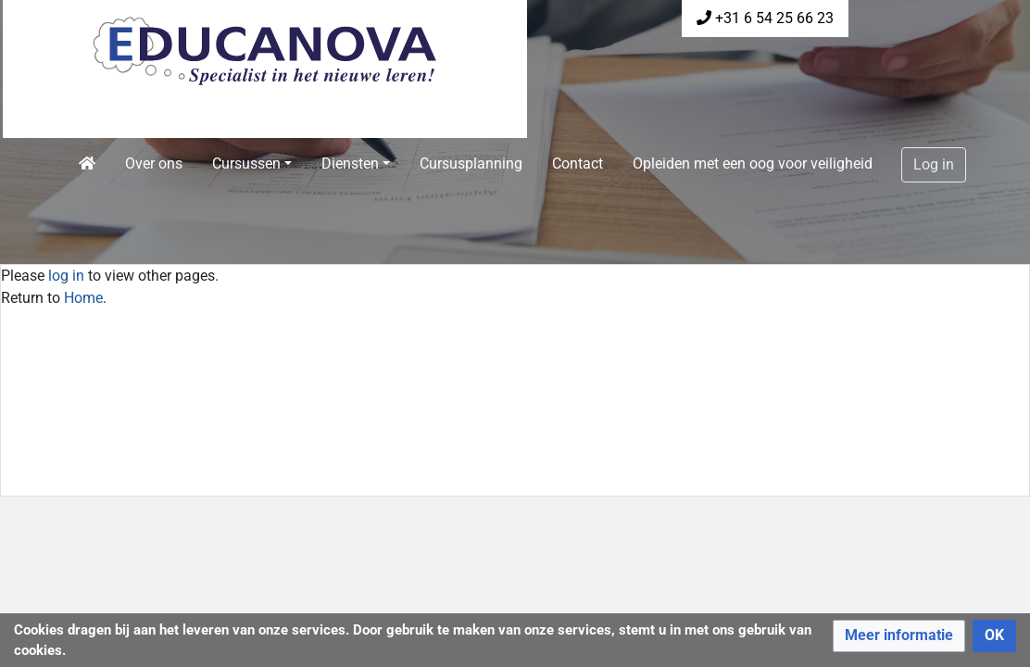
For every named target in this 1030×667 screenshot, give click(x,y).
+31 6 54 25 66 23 (774, 18)
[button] (899, 636)
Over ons (153, 163)
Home (83, 298)
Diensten (350, 163)
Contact (577, 163)
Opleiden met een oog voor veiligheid (753, 163)
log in (66, 275)
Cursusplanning (471, 163)
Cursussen (246, 163)
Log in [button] (933, 164)
